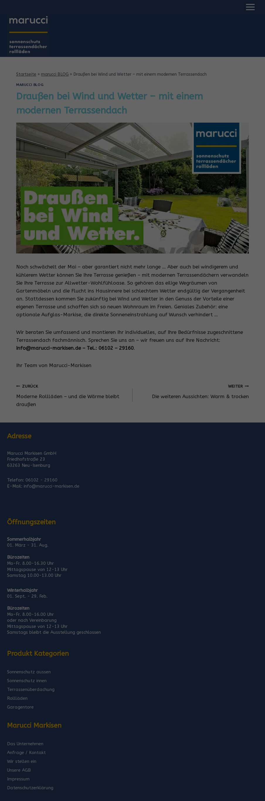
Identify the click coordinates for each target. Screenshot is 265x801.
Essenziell (70, 406)
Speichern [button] (132, 444)
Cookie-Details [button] (104, 474)
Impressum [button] (163, 474)
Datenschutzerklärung (140, 387)
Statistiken (125, 406)
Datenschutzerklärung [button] (135, 474)
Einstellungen (117, 393)
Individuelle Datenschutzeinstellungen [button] (132, 462)
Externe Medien (186, 406)
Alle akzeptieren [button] (132, 427)
